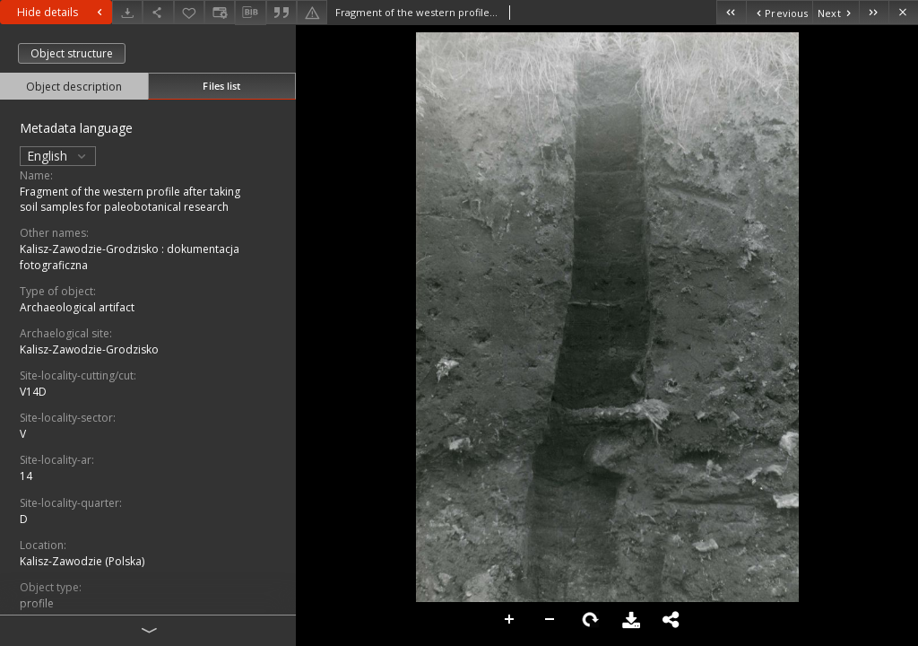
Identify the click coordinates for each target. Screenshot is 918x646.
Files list (221, 85)
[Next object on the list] (835, 12)
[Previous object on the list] (779, 12)
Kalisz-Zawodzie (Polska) (82, 561)
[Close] (903, 12)
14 (26, 476)
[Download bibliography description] (250, 12)
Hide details (62, 12)
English (58, 155)
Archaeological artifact (77, 307)
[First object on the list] (731, 12)
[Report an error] (312, 12)
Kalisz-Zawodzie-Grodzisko (89, 349)
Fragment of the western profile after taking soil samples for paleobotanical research (130, 199)
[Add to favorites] (189, 12)
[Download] (127, 12)
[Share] (158, 12)
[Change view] (219, 12)
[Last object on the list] (873, 12)
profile (37, 603)
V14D (33, 391)
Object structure (71, 53)
